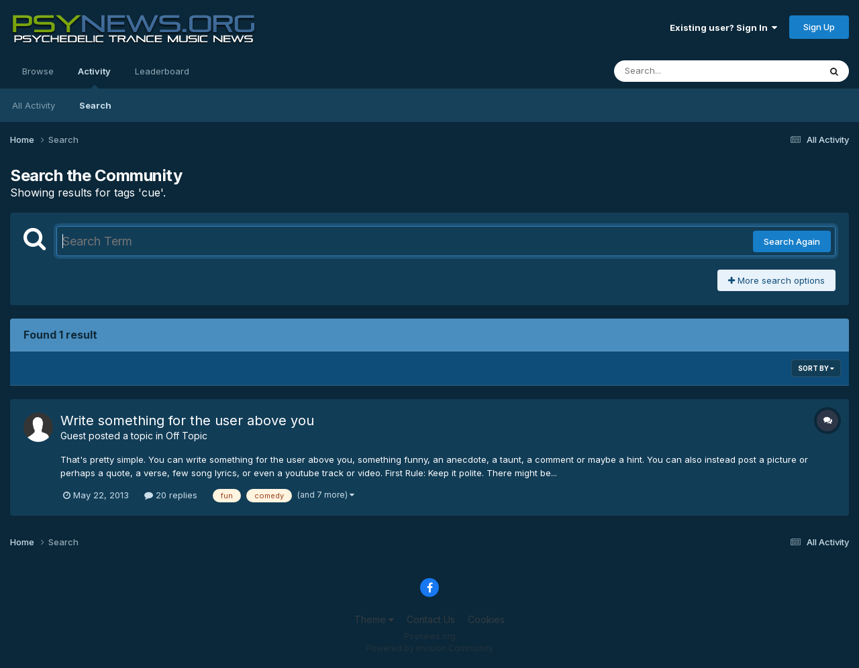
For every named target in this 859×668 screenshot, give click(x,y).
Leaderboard (162, 71)
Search (95, 105)
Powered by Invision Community (429, 648)
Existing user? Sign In (723, 27)
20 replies (170, 495)
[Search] (680, 71)
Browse (38, 71)
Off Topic (186, 435)
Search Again (792, 241)
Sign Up (819, 26)
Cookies (486, 619)
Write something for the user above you (187, 420)
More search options (776, 280)
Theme (374, 619)
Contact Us (431, 619)
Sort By (816, 368)
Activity (94, 77)
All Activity (33, 105)
